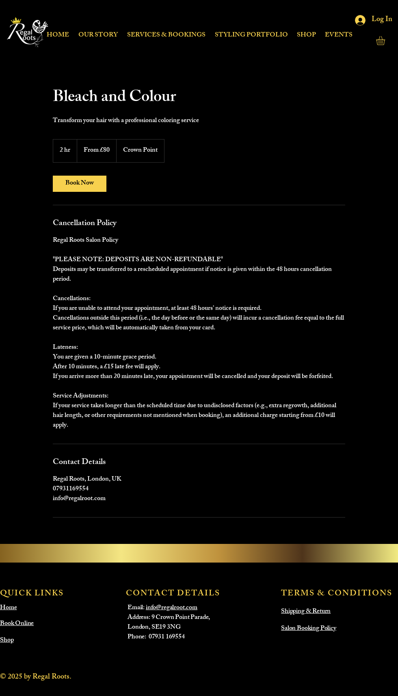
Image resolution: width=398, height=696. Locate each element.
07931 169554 (167, 637)
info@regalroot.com (171, 608)
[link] (79, 184)
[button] (166, 32)
